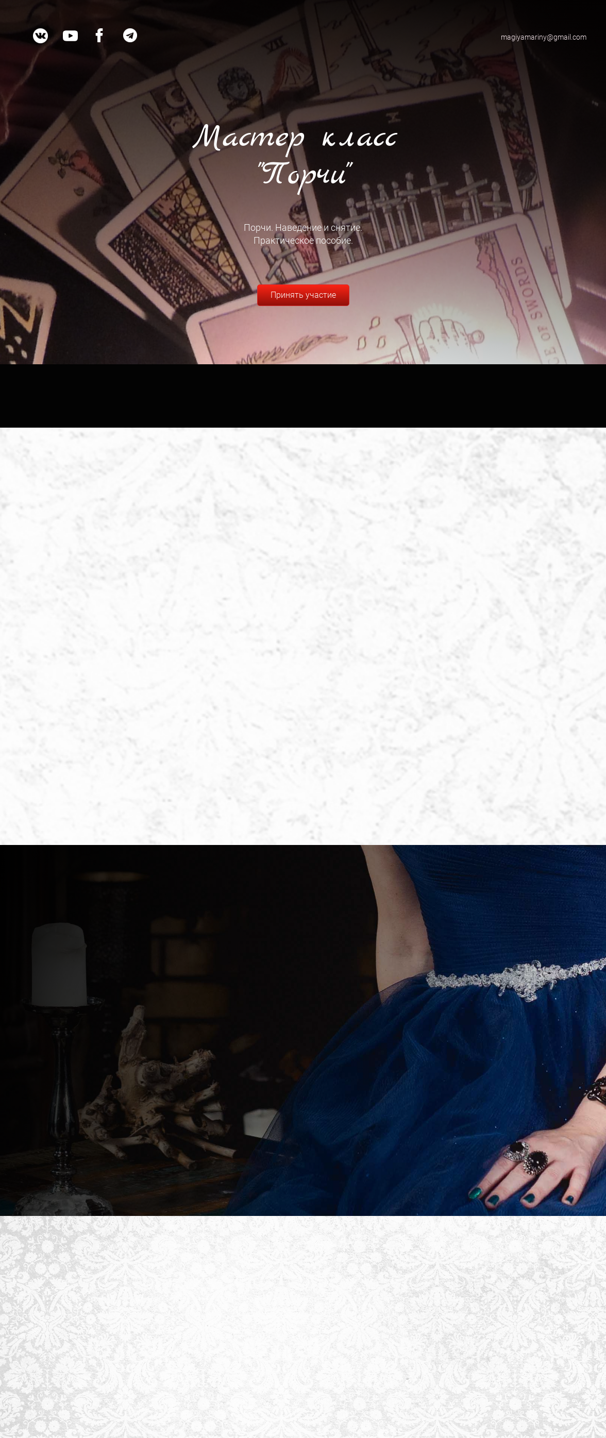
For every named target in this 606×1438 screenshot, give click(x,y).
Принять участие (303, 295)
